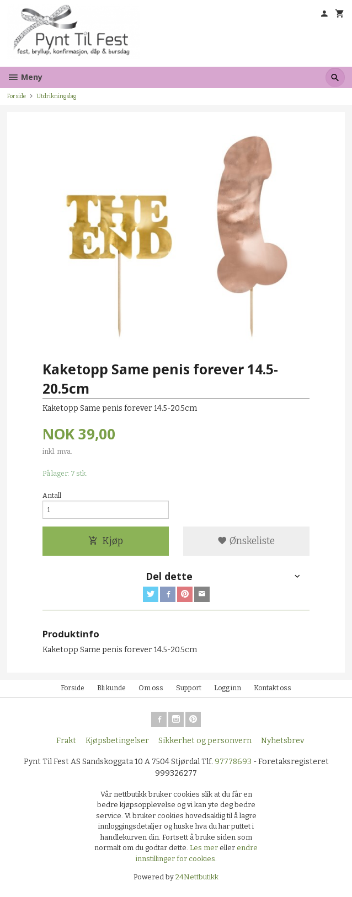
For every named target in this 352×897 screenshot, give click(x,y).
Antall (51, 495)
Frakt (66, 740)
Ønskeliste (246, 541)
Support (188, 688)
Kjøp (105, 541)
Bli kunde (111, 688)
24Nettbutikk (196, 877)
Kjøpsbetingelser (117, 740)
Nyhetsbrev (282, 740)
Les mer (205, 848)
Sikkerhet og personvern (205, 740)
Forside (16, 96)
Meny (24, 77)
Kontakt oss (272, 688)
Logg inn (227, 688)
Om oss (150, 688)
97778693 (233, 761)
